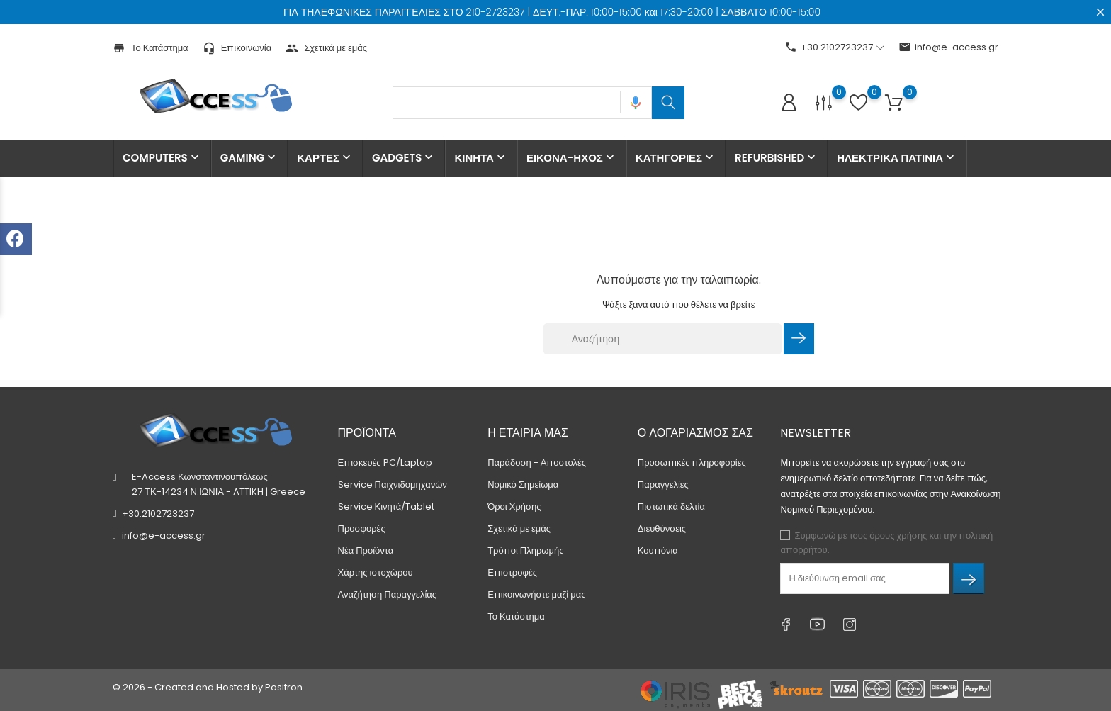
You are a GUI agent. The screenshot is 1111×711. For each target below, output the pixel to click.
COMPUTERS (162, 158)
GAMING (249, 158)
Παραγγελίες (663, 484)
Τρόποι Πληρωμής (525, 550)
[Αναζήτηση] (662, 338)
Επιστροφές (512, 572)
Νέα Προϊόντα (366, 550)
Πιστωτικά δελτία (671, 506)
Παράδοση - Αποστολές (536, 462)
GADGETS (404, 158)
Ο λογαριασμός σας (695, 433)
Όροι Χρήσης (514, 506)
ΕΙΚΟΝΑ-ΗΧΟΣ (571, 158)
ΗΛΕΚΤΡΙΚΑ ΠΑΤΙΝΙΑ (897, 158)
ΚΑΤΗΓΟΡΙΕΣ (676, 158)
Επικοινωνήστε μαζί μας (536, 594)
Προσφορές (361, 528)
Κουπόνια (658, 550)
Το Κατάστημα (150, 48)
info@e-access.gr (948, 47)
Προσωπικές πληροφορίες (692, 462)
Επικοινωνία (237, 48)
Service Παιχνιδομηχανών (392, 484)
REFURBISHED (776, 158)
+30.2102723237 (158, 513)
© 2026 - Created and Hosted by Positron (208, 687)
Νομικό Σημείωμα (522, 484)
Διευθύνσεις (662, 528)
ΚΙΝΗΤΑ (481, 158)
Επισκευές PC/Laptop (385, 462)
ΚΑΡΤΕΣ (325, 158)
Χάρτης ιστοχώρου (375, 572)
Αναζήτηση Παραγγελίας (387, 594)
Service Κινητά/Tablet (386, 506)
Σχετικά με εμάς (326, 48)
